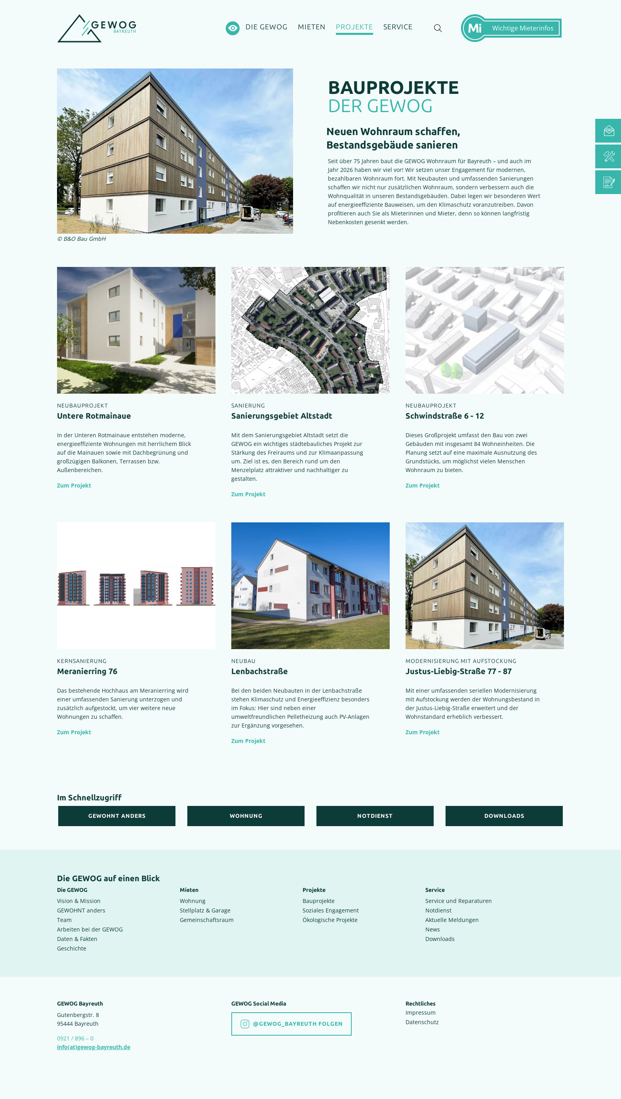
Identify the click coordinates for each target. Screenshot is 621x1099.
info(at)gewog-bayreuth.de (93, 1047)
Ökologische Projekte (330, 920)
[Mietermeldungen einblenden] (514, 28)
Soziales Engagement (331, 910)
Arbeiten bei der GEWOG (90, 929)
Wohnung (193, 901)
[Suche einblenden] (438, 28)
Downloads (440, 939)
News (432, 929)
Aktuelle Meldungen (452, 920)
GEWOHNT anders (81, 910)
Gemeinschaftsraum (207, 920)
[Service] (398, 27)
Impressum (421, 1012)
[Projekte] (354, 28)
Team (64, 920)
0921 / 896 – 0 (75, 1038)
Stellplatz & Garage (205, 910)
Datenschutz (422, 1022)
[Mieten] (312, 27)
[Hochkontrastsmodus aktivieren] (233, 28)
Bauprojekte (319, 901)
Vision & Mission (79, 901)
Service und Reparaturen (458, 901)
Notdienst (438, 910)
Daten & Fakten (77, 939)
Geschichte (71, 948)
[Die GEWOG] (267, 27)
